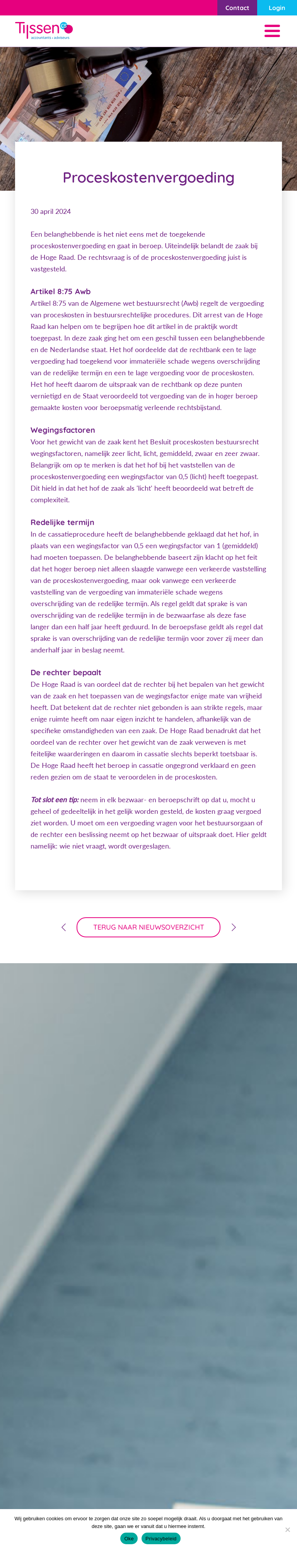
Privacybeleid (161, 1539)
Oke (129, 1539)
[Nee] (287, 1529)
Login (277, 8)
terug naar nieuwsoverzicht (148, 927)
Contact (237, 8)
